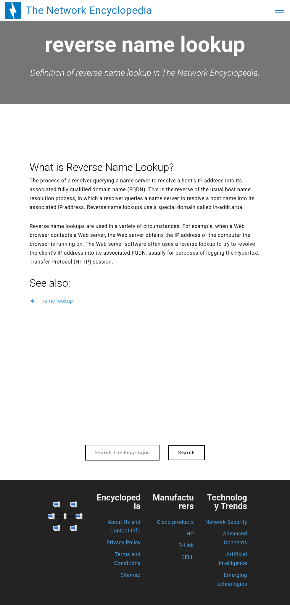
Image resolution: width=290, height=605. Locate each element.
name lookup (57, 301)
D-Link (186, 545)
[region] (145, 120)
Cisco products (175, 522)
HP (190, 534)
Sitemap (130, 575)
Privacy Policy (124, 542)
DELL (187, 557)
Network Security (226, 522)
